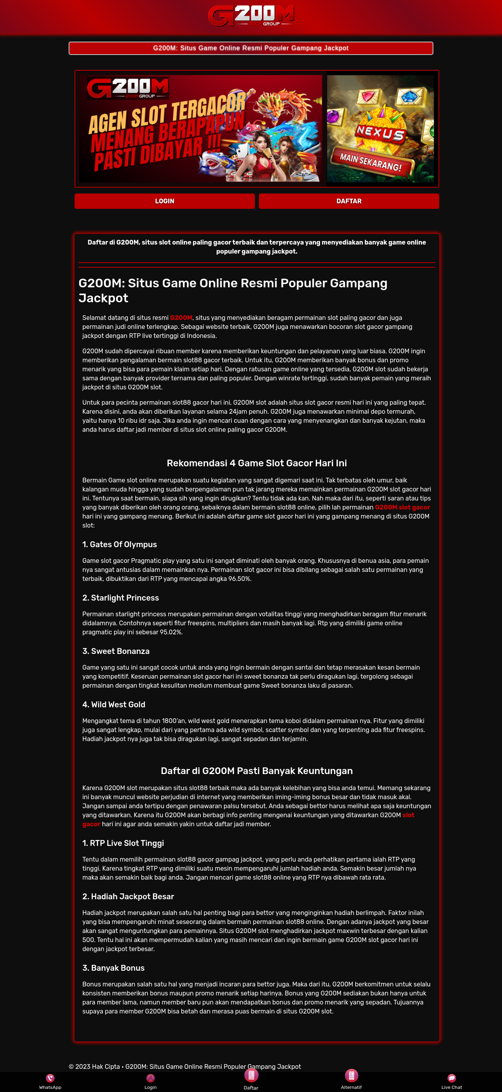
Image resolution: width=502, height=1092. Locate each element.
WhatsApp (50, 1082)
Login (151, 1082)
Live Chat (452, 1082)
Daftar (251, 1082)
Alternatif (351, 1082)
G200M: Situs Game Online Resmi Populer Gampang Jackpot (251, 48)
